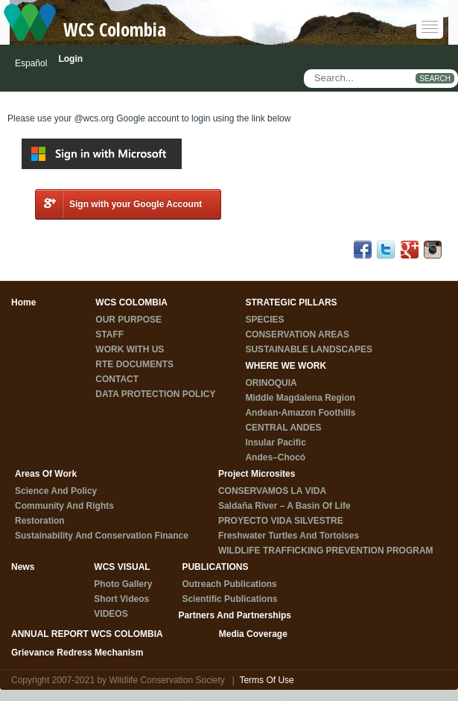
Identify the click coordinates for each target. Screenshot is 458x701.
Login (70, 59)
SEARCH (435, 78)
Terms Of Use (266, 680)
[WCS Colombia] (30, 21)
